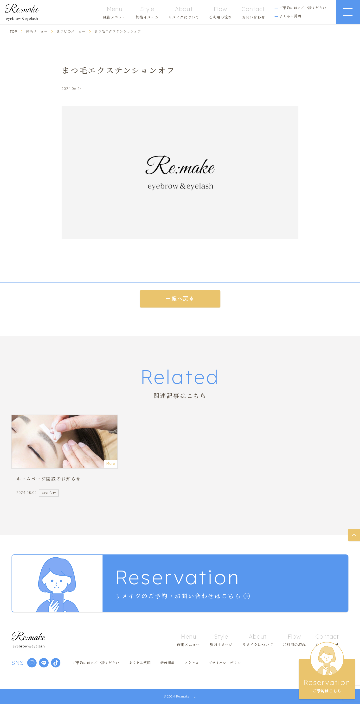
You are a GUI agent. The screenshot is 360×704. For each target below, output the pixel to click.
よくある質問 (290, 15)
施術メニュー (114, 12)
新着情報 (168, 662)
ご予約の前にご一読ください (302, 7)
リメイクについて (183, 12)
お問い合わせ (253, 12)
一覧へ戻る (180, 299)
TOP (13, 31)
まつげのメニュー (71, 31)
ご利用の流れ (220, 12)
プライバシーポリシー (227, 662)
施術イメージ (147, 12)
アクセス (192, 662)
